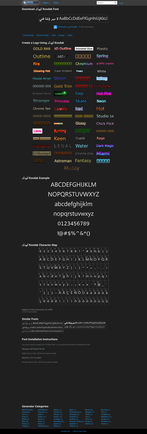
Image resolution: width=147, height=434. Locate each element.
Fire (104, 412)
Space (57, 424)
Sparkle (73, 424)
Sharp (25, 424)
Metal (25, 419)
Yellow (73, 426)
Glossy (58, 414)
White (57, 426)
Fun (25, 414)
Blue (72, 410)
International (28, 35)
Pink (88, 419)
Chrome (42, 412)
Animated (43, 410)
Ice (87, 417)
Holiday (73, 417)
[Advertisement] (11, 41)
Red (25, 421)
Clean (70, 35)
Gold (88, 414)
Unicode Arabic (42, 35)
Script (88, 421)
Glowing (74, 414)
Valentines (43, 426)
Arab (53, 35)
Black (57, 410)
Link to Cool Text (79, 431)
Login (121, 3)
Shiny (41, 424)
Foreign (61, 35)
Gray (25, 417)
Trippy (25, 426)
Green (42, 417)
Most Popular (27, 410)
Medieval (106, 417)
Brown (89, 410)
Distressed (75, 412)
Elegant (90, 412)
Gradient (105, 414)
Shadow (106, 421)
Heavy (58, 417)
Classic (58, 412)
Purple (105, 419)
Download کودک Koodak (65, 27)
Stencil (89, 424)
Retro (41, 421)
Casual (26, 412)
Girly (41, 414)
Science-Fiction (76, 421)
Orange (58, 419)
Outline (73, 419)
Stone (104, 424)
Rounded (59, 421)
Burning (105, 410)
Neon (41, 419)
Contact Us (65, 431)
